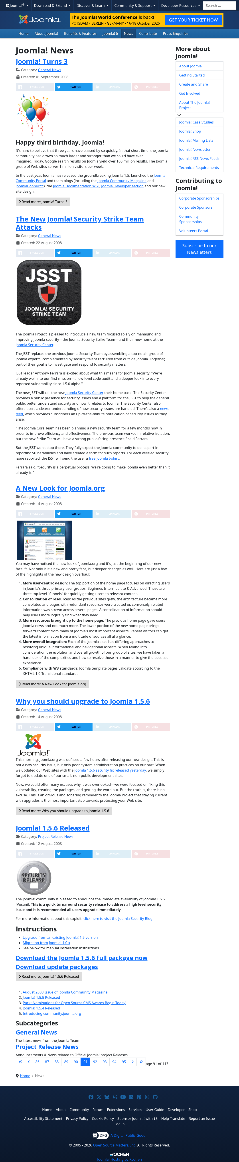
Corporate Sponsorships (199, 198)
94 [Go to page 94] (114, 1061)
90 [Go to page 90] (76, 1061)
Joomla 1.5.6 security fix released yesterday (110, 770)
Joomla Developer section (122, 186)
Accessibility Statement (43, 1118)
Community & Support (133, 5)
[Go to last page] (141, 1062)
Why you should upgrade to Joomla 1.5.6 (83, 701)
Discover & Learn (91, 5)
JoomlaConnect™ (30, 186)
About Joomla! (46, 33)
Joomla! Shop (190, 131)
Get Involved (189, 93)
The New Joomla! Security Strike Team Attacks (80, 223)
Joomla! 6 (110, 33)
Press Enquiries (175, 33)
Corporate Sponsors (196, 207)
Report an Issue (202, 1118)
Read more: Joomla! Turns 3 (43, 201)
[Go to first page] (20, 1062)
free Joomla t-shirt (104, 458)
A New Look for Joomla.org (60, 488)
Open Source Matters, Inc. (114, 1145)
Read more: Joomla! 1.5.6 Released (49, 976)
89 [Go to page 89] (66, 1061)
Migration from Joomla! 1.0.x (46, 942)
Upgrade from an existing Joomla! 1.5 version (60, 937)
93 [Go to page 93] (105, 1061)
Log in (119, 1123)
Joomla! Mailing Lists (196, 140)
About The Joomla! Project (194, 105)
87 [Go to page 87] (47, 1061)
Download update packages (57, 967)
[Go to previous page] (29, 1062)
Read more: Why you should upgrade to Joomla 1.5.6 (64, 810)
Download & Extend (51, 5)
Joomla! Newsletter (195, 149)
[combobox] (219, 5)
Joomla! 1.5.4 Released (41, 1008)
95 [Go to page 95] (124, 1061)
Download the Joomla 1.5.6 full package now (82, 958)
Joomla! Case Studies (196, 122)
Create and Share (193, 84)
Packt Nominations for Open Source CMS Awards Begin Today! (74, 1002)
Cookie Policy (103, 1118)
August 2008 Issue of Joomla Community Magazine (65, 992)
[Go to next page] (133, 1062)
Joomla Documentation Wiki (76, 186)
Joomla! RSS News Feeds (199, 158)
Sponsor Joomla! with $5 (137, 1118)
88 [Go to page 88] (57, 1061)
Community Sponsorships (190, 219)
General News (49, 69)
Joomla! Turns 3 (42, 61)
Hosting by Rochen (119, 1159)
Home (24, 33)
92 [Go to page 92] (95, 1061)
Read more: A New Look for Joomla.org (52, 684)
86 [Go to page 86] (38, 1061)
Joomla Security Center (34, 344)
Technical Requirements (199, 167)
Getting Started (192, 75)
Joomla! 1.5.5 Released (41, 997)
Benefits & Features (80, 33)
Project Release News (55, 836)
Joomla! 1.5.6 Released (53, 828)
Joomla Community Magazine (122, 180)
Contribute (148, 33)
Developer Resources (179, 5)
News (128, 33)
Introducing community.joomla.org (52, 1013)
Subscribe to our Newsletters (199, 249)
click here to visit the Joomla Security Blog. (118, 918)
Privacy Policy (77, 1118)
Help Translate (173, 1118)
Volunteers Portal (193, 230)
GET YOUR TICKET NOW (193, 20)
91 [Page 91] (85, 1061)
